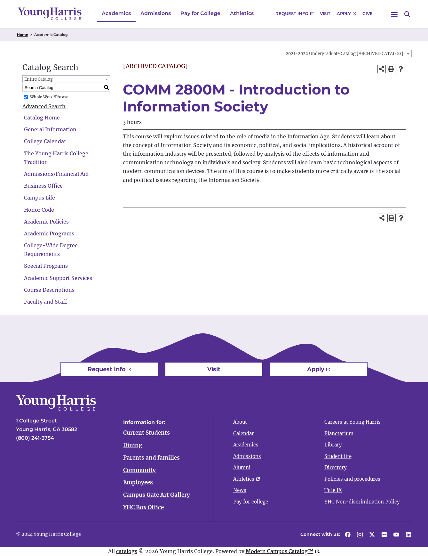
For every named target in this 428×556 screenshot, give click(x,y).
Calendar (243, 433)
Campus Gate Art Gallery (156, 495)
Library (333, 445)
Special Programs (46, 266)
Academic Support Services (58, 278)
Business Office (43, 186)
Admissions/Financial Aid (56, 174)
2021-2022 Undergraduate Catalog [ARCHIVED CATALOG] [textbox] (344, 53)
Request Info (291, 13)
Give (367, 13)
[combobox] (348, 53)
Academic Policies (46, 221)
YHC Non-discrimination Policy (362, 502)
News (239, 490)
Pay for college (250, 502)
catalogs (126, 551)
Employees (138, 482)
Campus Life (39, 197)
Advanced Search (44, 106)
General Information (50, 129)
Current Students (146, 432)
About (240, 422)
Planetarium (338, 433)
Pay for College (200, 13)
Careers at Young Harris (352, 422)
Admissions (155, 13)
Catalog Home (42, 117)
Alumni (241, 467)
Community (139, 470)
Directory (335, 467)
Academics (116, 13)
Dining (132, 445)
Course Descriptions (49, 290)
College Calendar (45, 141)
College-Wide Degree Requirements (51, 249)
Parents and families (151, 457)
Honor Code (39, 210)
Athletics (242, 13)
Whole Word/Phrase (49, 96)
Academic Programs (49, 233)
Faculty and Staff (45, 301)
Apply (344, 13)
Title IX (333, 490)
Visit (325, 13)
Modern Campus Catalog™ (279, 551)
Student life (338, 456)
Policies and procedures (352, 479)
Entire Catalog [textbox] (38, 79)
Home (22, 34)
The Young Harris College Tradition (56, 157)
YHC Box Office (143, 507)
